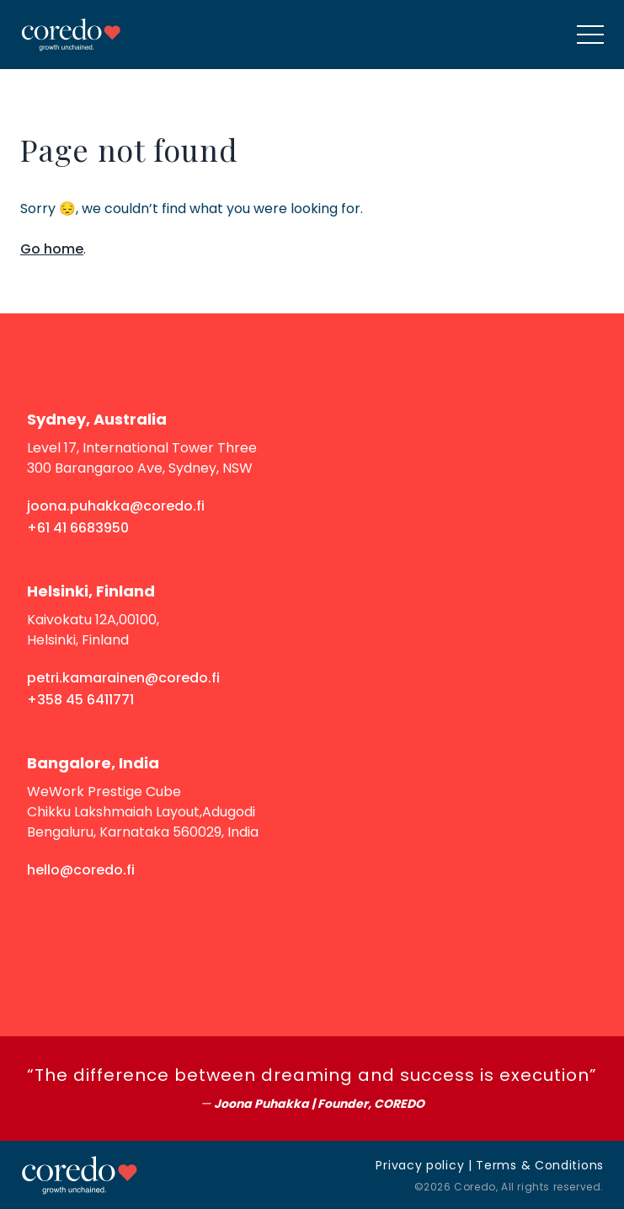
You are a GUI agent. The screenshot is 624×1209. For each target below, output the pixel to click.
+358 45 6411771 (80, 699)
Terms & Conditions (540, 1165)
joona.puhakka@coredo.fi (116, 506)
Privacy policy (420, 1165)
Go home (51, 249)
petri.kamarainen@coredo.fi (123, 677)
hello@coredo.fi (81, 870)
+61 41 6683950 (78, 528)
